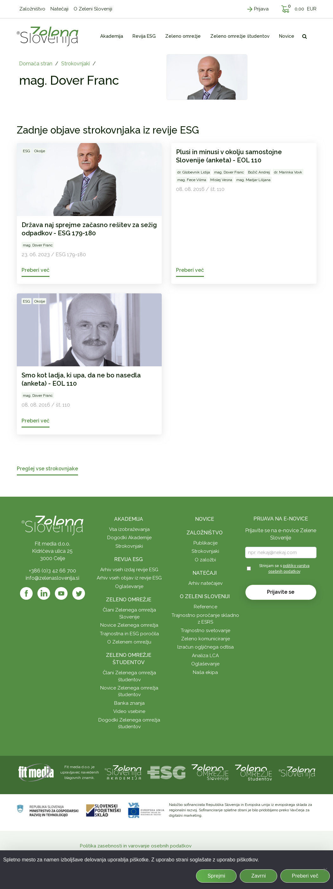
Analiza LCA (205, 655)
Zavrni (258, 876)
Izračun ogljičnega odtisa (205, 647)
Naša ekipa (205, 672)
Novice (204, 519)
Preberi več (305, 876)
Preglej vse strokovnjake (47, 469)
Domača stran (35, 64)
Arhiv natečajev (205, 583)
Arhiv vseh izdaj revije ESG (129, 569)
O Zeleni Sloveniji (205, 596)
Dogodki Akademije (129, 537)
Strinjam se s (284, 568)
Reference (205, 607)
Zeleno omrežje (128, 600)
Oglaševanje (129, 586)
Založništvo (204, 533)
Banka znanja (129, 703)
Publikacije (205, 543)
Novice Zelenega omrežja (129, 625)
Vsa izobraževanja (129, 529)
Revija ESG (128, 559)
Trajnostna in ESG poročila (129, 634)
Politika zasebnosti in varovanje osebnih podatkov (136, 846)
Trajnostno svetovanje (205, 630)
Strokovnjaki (75, 64)
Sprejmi (216, 876)
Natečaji (205, 573)
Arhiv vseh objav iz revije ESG (129, 578)
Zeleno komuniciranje (205, 639)
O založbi (205, 560)
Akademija (128, 519)
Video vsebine (129, 711)
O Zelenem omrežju (129, 642)
